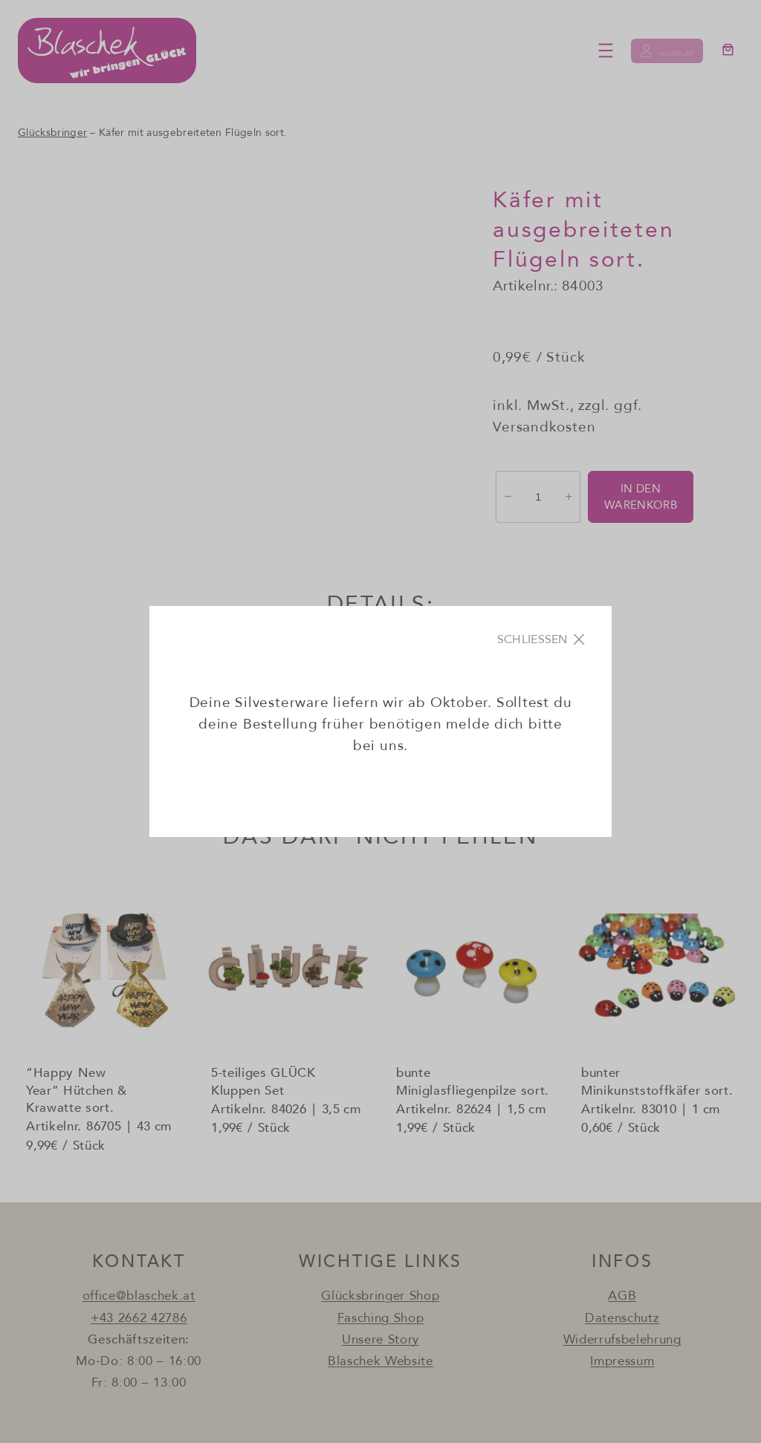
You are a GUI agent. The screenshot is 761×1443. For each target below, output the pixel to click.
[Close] (543, 639)
